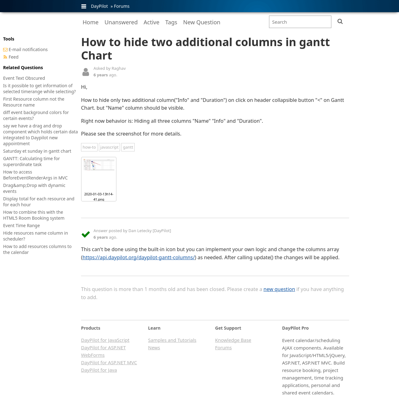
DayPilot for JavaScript (105, 340)
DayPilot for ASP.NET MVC (109, 362)
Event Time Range (21, 225)
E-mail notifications (28, 49)
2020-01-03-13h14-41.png (98, 197)
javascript (109, 147)
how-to (89, 147)
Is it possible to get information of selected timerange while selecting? (39, 88)
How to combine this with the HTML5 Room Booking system (34, 215)
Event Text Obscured (24, 78)
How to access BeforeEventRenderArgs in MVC (35, 175)
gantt (128, 147)
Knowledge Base (233, 340)
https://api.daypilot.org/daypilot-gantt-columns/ (139, 257)
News (154, 347)
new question (279, 289)
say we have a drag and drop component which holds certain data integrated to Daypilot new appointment (40, 134)
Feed (14, 57)
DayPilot (99, 6)
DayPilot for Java (99, 370)
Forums (121, 6)
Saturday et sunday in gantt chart (37, 151)
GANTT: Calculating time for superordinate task (31, 161)
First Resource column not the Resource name (34, 102)
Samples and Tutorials (172, 340)
